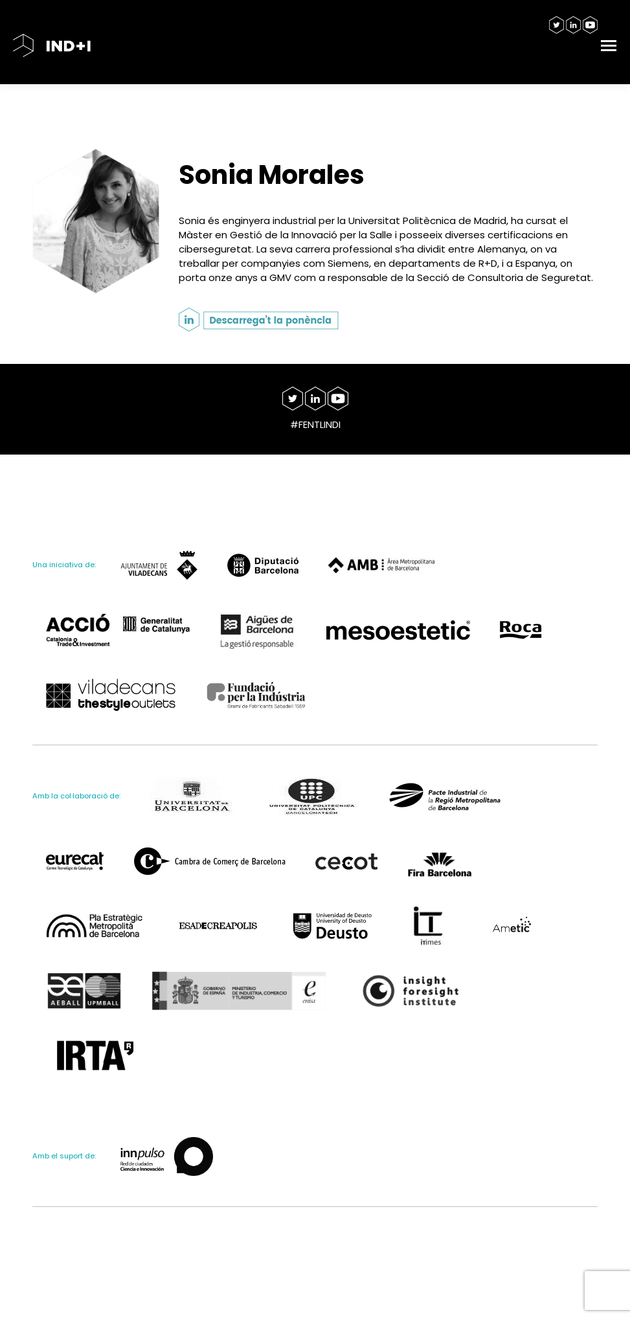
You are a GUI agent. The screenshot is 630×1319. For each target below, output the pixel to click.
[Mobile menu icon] (608, 46)
